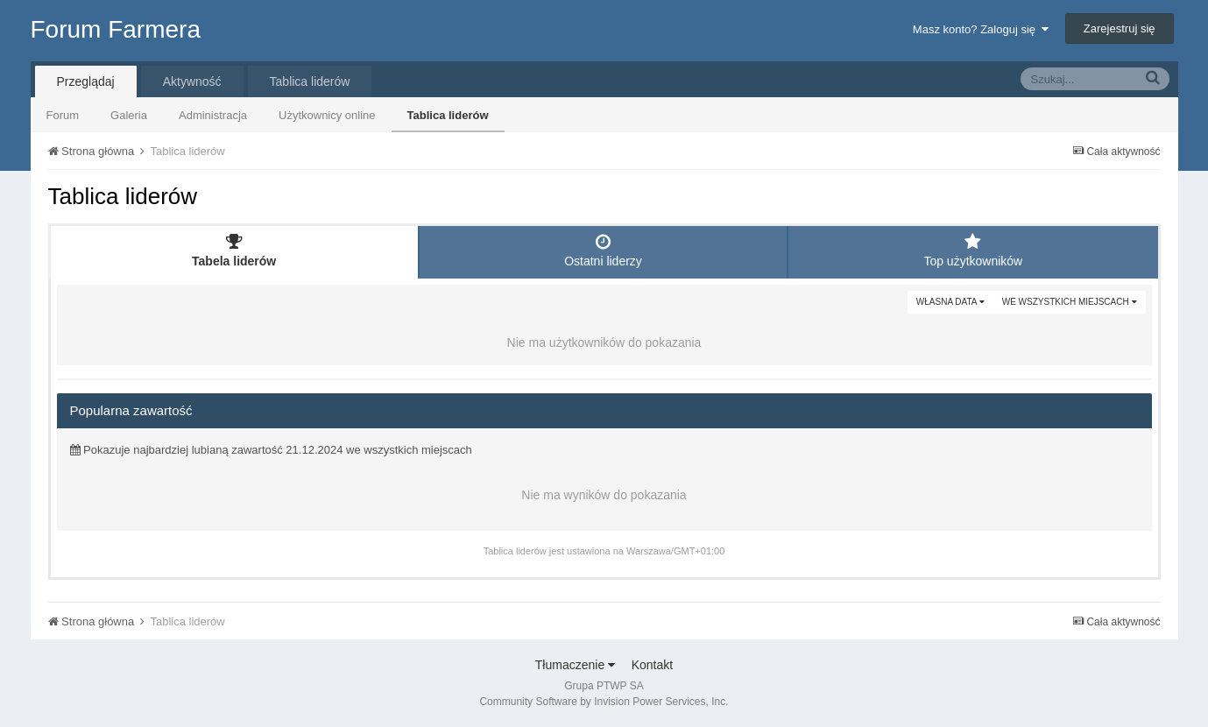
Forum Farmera (116, 29)
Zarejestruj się (1119, 28)
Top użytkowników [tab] (973, 250)
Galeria (128, 115)
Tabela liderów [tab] (234, 250)
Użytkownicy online (327, 115)
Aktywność (192, 81)
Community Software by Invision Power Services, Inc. (603, 701)
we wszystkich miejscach (1069, 302)
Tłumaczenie (575, 665)
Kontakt (652, 665)
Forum (63, 115)
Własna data (950, 302)
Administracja (213, 115)
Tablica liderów (448, 115)
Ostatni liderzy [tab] (603, 250)
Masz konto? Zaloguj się (981, 29)
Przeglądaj (86, 81)
